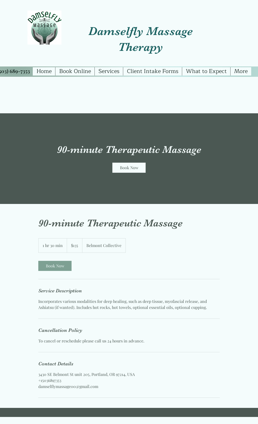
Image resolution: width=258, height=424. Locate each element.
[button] (108, 71)
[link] (129, 168)
